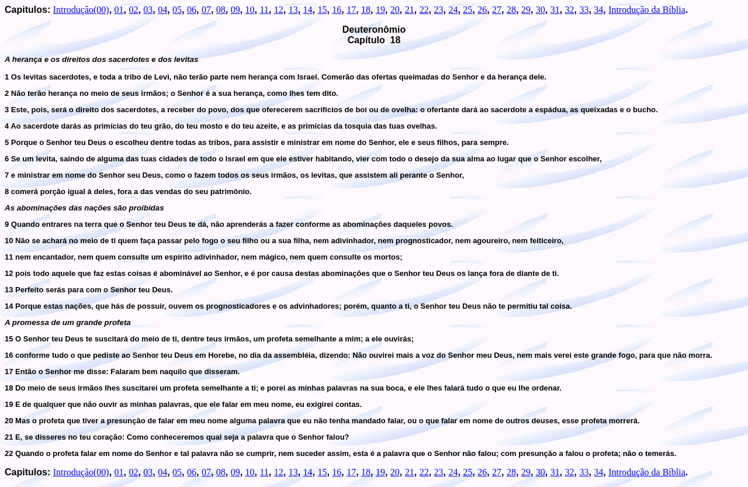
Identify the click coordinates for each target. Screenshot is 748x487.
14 (308, 10)
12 (278, 10)
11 (263, 10)
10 (250, 10)
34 (598, 10)
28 (511, 10)
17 (351, 10)
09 (235, 10)
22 (424, 10)
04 (162, 10)
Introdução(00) (81, 10)
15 (322, 10)
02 (133, 10)
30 (540, 10)
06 (191, 10)
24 (453, 10)
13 (293, 10)
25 (467, 10)
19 (380, 10)
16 (336, 10)
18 (365, 10)
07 (206, 10)
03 (148, 10)
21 (409, 10)
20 (395, 10)
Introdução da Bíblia (646, 10)
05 (177, 10)
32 (569, 10)
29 (526, 10)
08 (221, 10)
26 (482, 10)
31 (555, 10)
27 (496, 10)
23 (439, 10)
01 (119, 10)
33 (583, 10)
